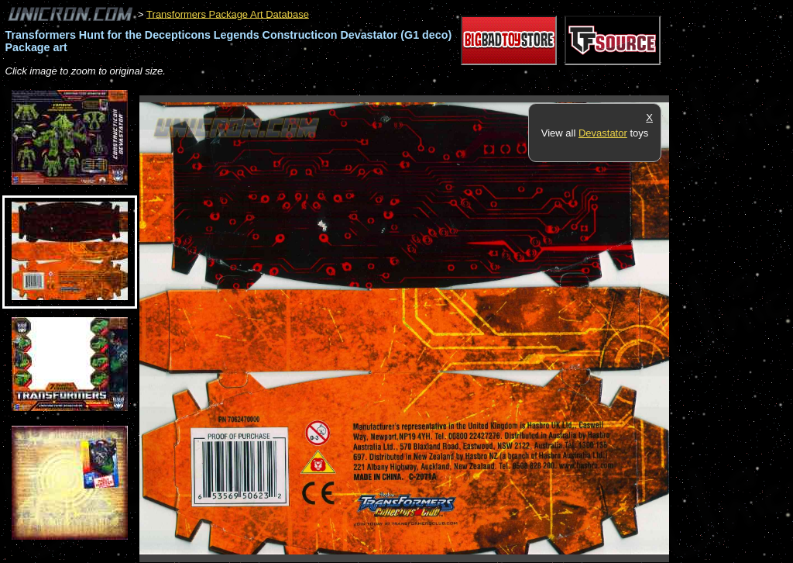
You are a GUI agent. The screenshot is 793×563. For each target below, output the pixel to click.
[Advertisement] (421, 87)
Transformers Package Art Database (227, 13)
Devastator (602, 133)
